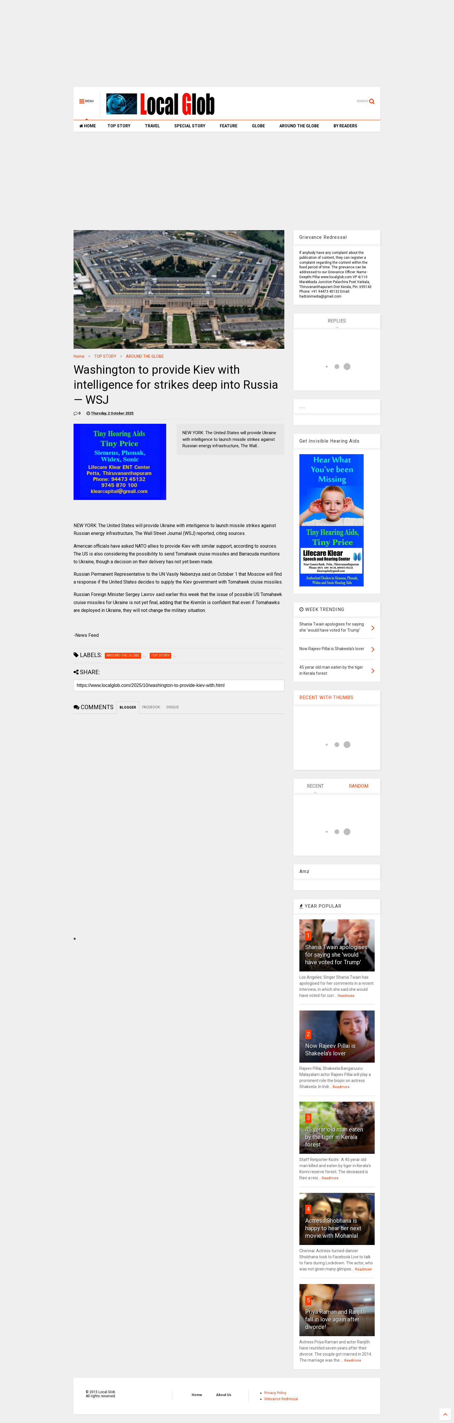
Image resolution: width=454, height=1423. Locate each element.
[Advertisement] (227, 46)
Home (79, 356)
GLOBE (258, 126)
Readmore (346, 996)
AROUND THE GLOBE (299, 126)
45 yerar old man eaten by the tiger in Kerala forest (334, 1137)
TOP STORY (118, 126)
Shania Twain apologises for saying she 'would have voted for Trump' (336, 955)
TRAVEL (152, 126)
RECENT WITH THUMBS (326, 697)
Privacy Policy (275, 1393)
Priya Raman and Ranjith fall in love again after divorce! (335, 1319)
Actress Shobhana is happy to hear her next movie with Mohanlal (333, 1228)
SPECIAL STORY (189, 126)
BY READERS (345, 126)
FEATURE (228, 126)
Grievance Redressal (281, 1399)
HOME (87, 126)
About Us (223, 1395)
